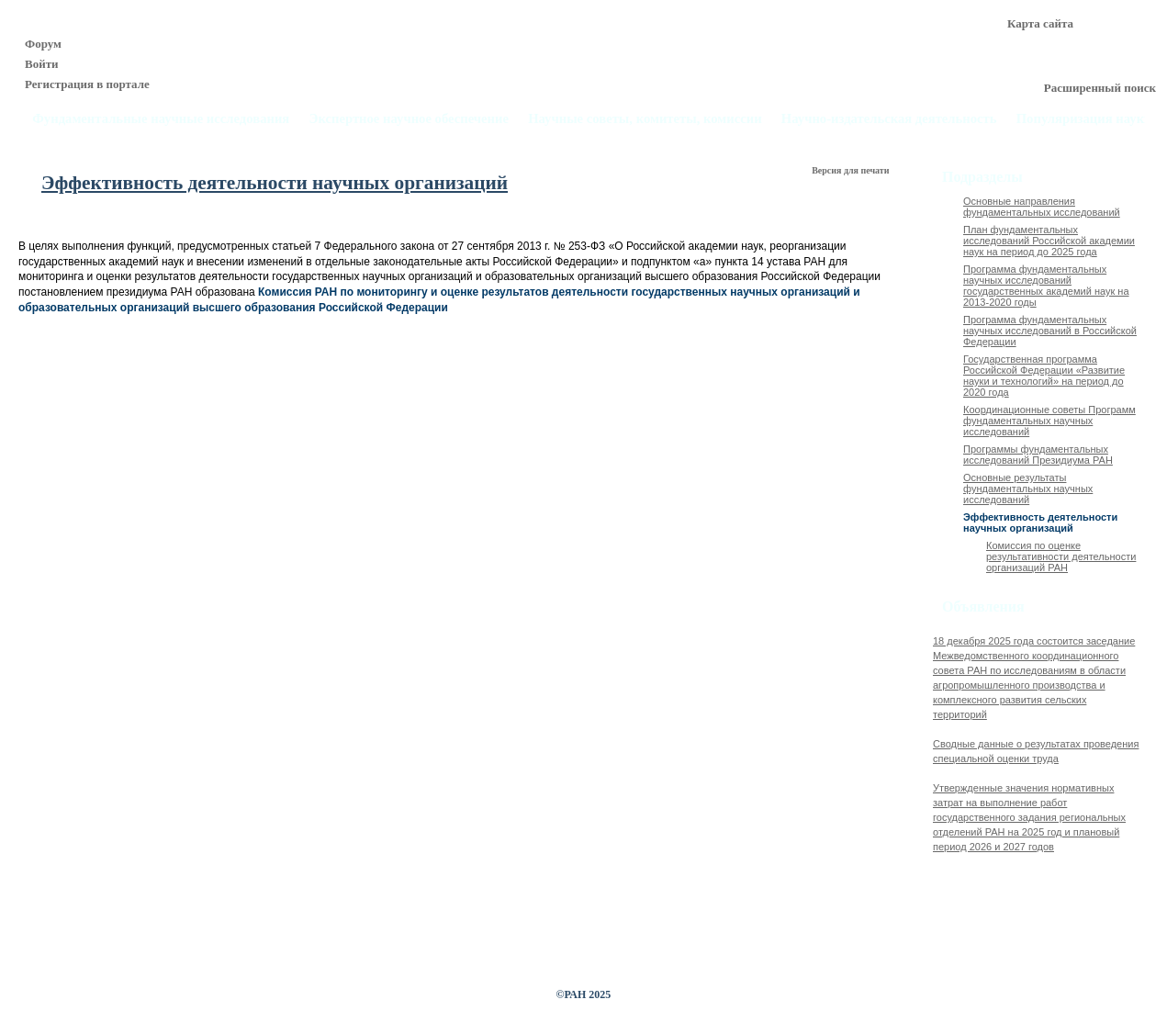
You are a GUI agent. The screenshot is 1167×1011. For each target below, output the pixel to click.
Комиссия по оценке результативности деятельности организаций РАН (1061, 556)
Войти (42, 64)
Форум (43, 44)
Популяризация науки (1084, 119)
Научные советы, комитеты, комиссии (645, 119)
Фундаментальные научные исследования (160, 119)
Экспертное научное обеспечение (409, 119)
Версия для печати (852, 170)
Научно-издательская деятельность (889, 119)
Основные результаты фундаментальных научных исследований (1028, 488)
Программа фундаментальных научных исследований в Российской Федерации (1050, 330)
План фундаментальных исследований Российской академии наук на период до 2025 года (1049, 240)
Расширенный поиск (1100, 88)
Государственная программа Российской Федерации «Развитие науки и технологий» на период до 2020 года (1044, 376)
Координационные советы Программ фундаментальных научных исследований (1049, 420)
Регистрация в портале (87, 84)
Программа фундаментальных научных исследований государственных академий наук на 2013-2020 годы (1046, 286)
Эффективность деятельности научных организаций (1040, 522)
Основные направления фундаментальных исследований (1041, 207)
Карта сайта (1040, 23)
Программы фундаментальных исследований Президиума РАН (1038, 455)
